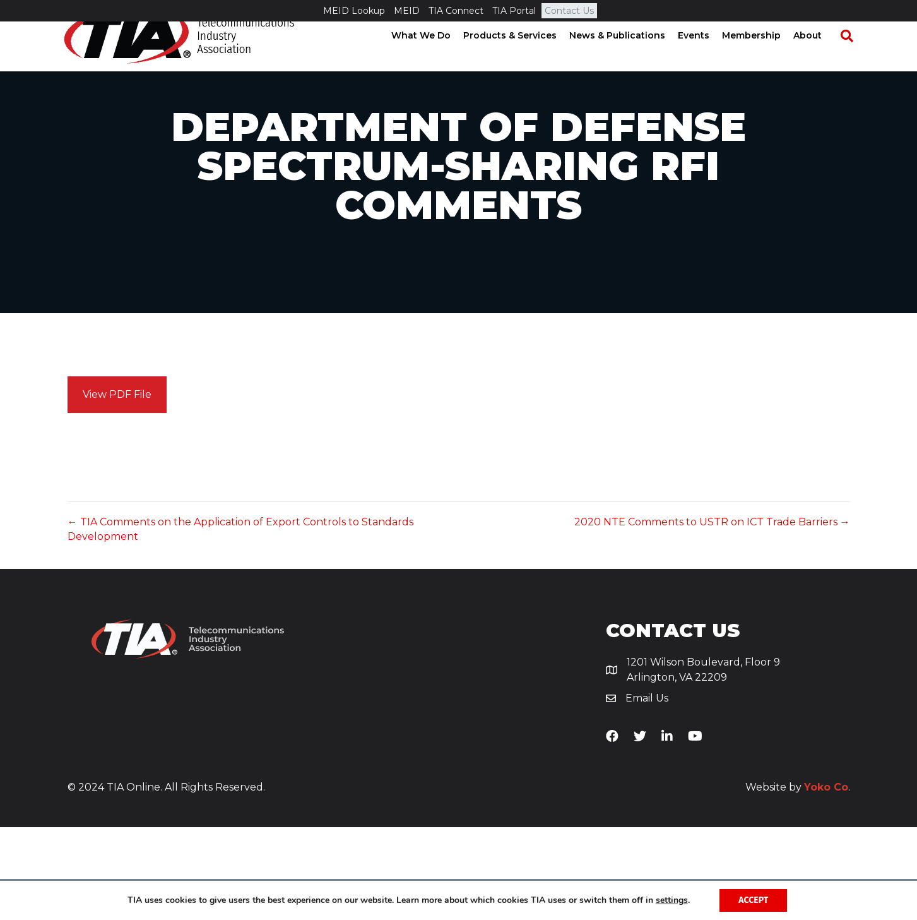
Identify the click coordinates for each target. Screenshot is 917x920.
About (816, 57)
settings (672, 900)
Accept (753, 900)
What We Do (429, 57)
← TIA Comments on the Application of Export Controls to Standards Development (240, 622)
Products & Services (518, 57)
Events (702, 57)
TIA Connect (456, 10)
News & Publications (626, 57)
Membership (760, 57)
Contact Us (569, 10)
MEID (407, 10)
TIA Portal (514, 10)
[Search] (849, 57)
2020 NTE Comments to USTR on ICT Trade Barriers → (712, 615)
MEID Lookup (354, 10)
